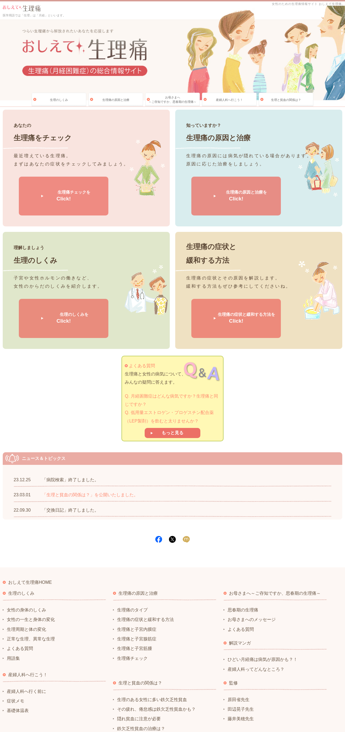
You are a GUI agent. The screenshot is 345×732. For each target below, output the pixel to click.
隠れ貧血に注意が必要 (139, 674)
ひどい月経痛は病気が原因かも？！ (263, 615)
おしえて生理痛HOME (30, 537)
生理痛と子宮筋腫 (134, 604)
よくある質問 (142, 321)
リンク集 (77, 703)
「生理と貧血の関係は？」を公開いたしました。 (90, 450)
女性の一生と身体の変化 (31, 575)
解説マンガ (240, 598)
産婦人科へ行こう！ (229, 99)
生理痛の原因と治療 (115, 99)
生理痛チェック (132, 613)
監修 (233, 638)
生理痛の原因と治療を (226, 184)
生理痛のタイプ (132, 565)
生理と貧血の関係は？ (286, 99)
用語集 (13, 613)
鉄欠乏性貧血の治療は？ (141, 683)
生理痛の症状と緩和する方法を (226, 284)
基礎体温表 (18, 666)
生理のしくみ (59, 99)
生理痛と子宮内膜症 (136, 584)
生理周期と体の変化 (26, 584)
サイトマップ (100, 703)
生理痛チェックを (53, 184)
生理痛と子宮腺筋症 (136, 594)
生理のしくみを (53, 284)
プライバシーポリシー (48, 703)
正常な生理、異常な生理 (31, 594)
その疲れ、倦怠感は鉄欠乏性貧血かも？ (156, 664)
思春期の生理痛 (243, 565)
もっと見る (172, 388)
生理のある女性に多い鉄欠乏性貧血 (152, 654)
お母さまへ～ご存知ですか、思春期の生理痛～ (172, 99)
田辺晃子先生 (241, 664)
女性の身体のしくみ (26, 565)
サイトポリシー (14, 703)
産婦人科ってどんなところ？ (256, 624)
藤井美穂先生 (241, 674)
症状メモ (15, 656)
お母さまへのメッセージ (252, 575)
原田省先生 (238, 654)
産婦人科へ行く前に (26, 646)
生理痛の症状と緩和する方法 (145, 575)
